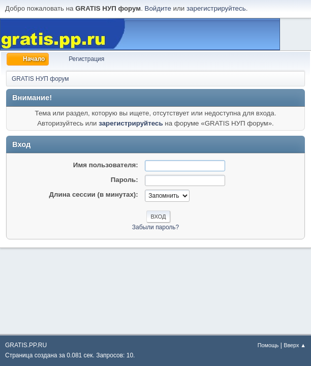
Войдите (158, 8)
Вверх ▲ (295, 345)
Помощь (268, 345)
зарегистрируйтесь (216, 8)
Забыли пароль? (155, 227)
